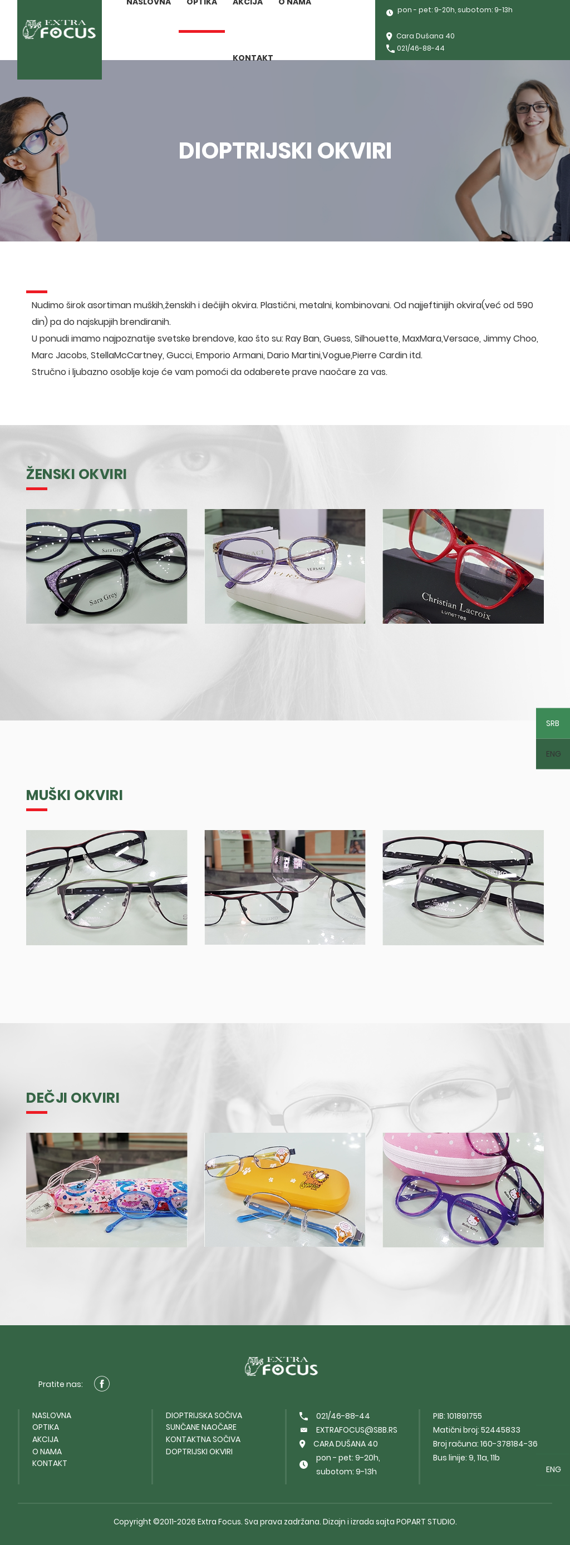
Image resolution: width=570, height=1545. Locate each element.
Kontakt (253, 57)
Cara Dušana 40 (420, 37)
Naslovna (51, 1415)
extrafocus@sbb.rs (348, 1430)
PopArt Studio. (426, 1521)
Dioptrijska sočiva (204, 1415)
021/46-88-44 (415, 49)
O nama (47, 1451)
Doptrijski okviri (199, 1451)
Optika (45, 1427)
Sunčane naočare (201, 1427)
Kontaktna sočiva (203, 1439)
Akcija (45, 1439)
